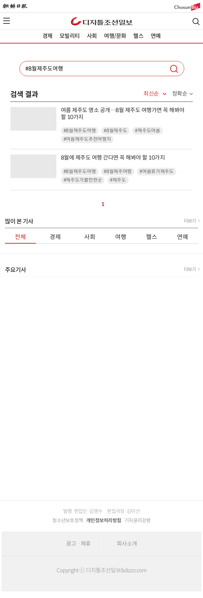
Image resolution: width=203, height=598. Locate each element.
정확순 (180, 94)
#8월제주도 (115, 131)
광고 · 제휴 (78, 543)
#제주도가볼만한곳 (82, 180)
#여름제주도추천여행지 (87, 139)
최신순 (151, 94)
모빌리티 (70, 36)
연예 (156, 36)
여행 (120, 237)
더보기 (190, 221)
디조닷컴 (102, 21)
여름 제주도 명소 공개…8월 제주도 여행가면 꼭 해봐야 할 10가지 (123, 114)
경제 (47, 36)
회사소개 (127, 543)
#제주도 (118, 180)
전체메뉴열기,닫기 (6, 21)
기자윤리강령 (137, 520)
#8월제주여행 (118, 171)
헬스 (138, 36)
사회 (92, 36)
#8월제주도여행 (79, 131)
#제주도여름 (147, 131)
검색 (196, 21)
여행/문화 (115, 36)
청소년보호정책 (67, 520)
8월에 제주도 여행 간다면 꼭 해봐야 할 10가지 (113, 157)
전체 (20, 237)
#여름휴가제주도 (157, 171)
